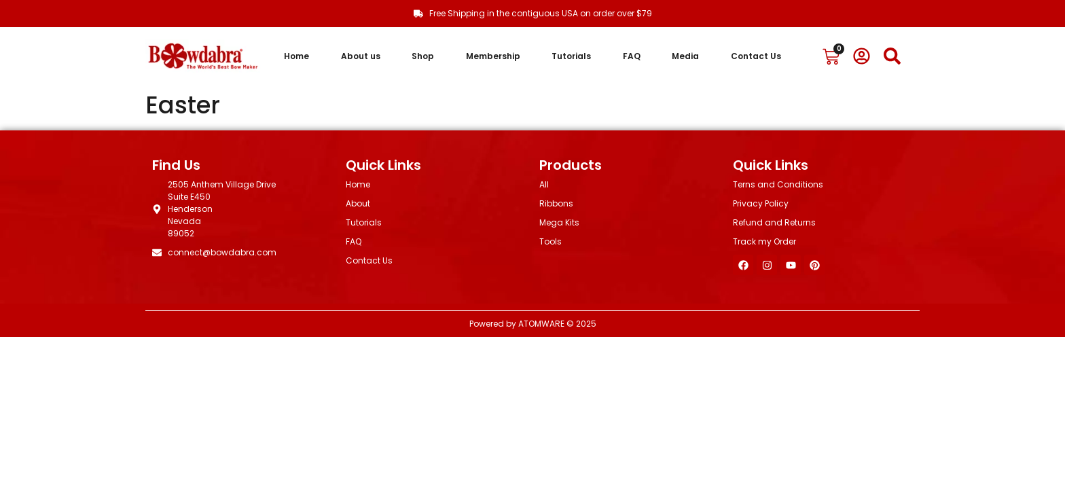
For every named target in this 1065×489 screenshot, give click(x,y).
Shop (423, 56)
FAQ (631, 56)
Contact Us (756, 56)
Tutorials (571, 56)
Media (685, 56)
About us (360, 56)
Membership (493, 56)
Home (296, 56)
